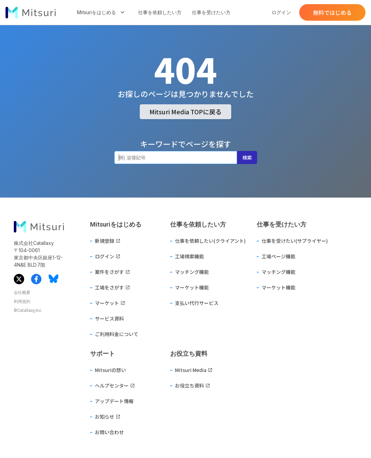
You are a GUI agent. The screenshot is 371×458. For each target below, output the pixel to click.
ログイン (281, 12)
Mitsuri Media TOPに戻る (185, 111)
